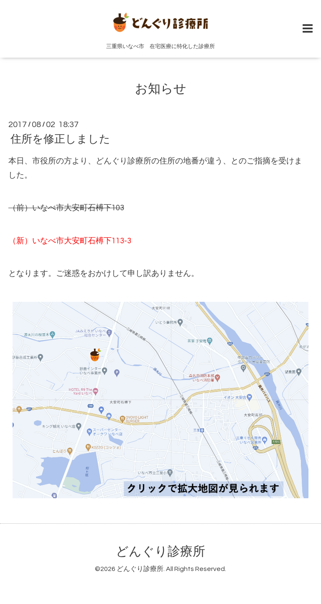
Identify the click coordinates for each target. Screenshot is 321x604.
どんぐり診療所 (160, 551)
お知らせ (160, 88)
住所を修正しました (60, 139)
